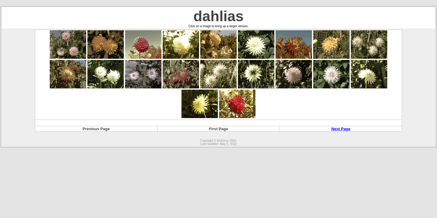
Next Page (341, 129)
